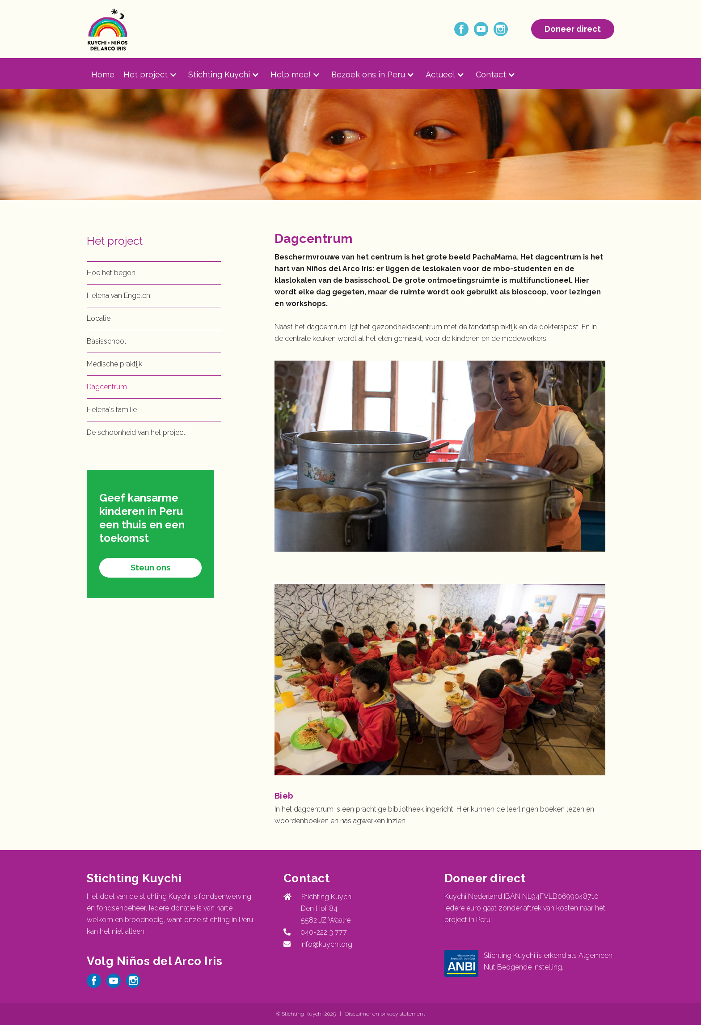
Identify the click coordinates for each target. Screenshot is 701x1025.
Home (102, 74)
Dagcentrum (107, 387)
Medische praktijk (114, 364)
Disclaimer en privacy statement (385, 1014)
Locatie (98, 318)
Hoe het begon (111, 272)
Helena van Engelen (118, 295)
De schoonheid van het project (136, 432)
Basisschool (106, 341)
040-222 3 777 (322, 932)
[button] (155, 74)
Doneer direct (573, 29)
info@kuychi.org (326, 944)
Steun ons (150, 567)
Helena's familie (112, 409)
